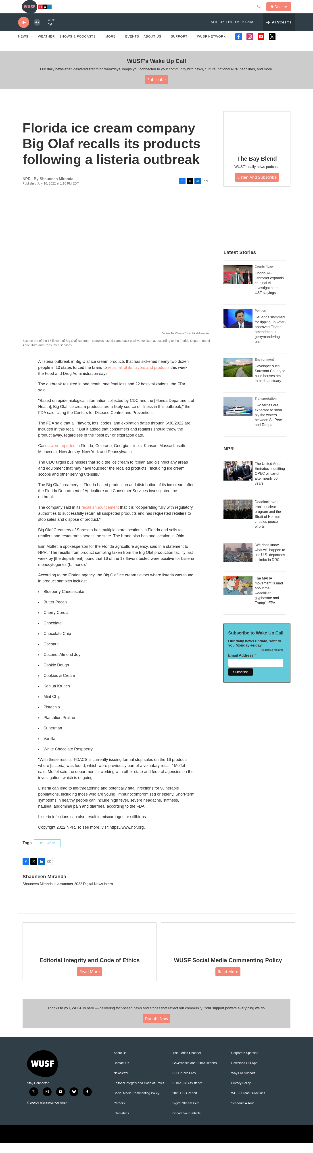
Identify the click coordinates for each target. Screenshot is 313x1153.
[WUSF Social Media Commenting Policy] (228, 946)
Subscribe (156, 89)
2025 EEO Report (184, 1103)
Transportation (266, 408)
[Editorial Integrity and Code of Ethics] (89, 946)
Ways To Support (243, 1083)
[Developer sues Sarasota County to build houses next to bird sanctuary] (237, 377)
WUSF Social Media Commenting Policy (228, 970)
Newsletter (121, 1083)
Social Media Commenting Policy (136, 1103)
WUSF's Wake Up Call (156, 71)
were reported (63, 456)
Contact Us (121, 1073)
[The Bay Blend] (257, 140)
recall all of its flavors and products (138, 377)
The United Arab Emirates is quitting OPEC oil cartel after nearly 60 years (270, 483)
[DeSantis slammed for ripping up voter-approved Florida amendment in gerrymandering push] (237, 328)
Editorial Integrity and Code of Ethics (90, 970)
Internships (121, 1123)
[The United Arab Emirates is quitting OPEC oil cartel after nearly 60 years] (237, 481)
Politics (260, 320)
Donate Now (156, 1028)
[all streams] (279, 32)
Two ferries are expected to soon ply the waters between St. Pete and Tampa (268, 425)
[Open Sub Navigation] (31, 46)
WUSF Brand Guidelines (248, 1103)
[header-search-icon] (261, 12)
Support (179, 46)
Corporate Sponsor (244, 1063)
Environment (264, 369)
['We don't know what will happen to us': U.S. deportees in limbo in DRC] (237, 562)
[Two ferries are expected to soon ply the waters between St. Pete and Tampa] (237, 416)
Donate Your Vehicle (186, 1123)
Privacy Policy (241, 1093)
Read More (89, 981)
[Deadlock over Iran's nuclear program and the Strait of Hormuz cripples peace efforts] (237, 519)
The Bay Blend (257, 168)
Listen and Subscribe (257, 187)
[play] (23, 32)
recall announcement (100, 517)
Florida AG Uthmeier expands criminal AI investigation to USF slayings (269, 293)
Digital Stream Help (185, 1113)
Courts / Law (264, 276)
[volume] (37, 32)
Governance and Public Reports (194, 1073)
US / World (47, 853)
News (23, 46)
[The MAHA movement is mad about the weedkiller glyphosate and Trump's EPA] (237, 595)
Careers (119, 1113)
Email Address (242, 665)
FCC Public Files (184, 1083)
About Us (120, 1063)
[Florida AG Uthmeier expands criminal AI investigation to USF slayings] (237, 284)
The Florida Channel (186, 1063)
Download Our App (244, 1073)
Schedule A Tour (242, 1113)
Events (132, 46)
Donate (283, 11)
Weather (46, 46)
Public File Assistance (187, 1093)
